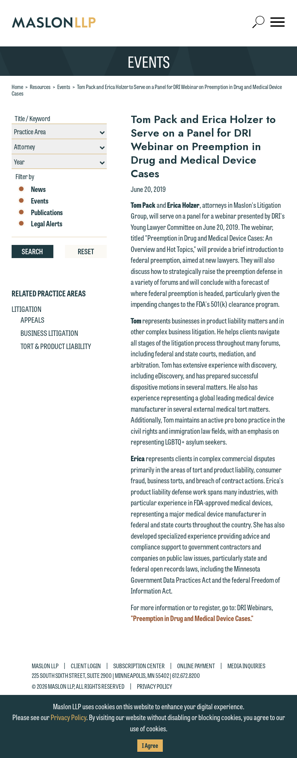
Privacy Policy (154, 685)
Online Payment (196, 665)
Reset (86, 251)
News (31, 189)
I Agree (150, 745)
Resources (40, 86)
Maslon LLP (45, 665)
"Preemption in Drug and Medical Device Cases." (192, 618)
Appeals (32, 319)
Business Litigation (49, 332)
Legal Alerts (39, 223)
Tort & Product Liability (55, 346)
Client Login (86, 665)
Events (63, 86)
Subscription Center (139, 665)
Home (17, 86)
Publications (40, 212)
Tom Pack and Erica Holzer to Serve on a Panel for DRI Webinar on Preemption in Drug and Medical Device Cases (147, 90)
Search (32, 251)
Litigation (26, 308)
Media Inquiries (246, 665)
